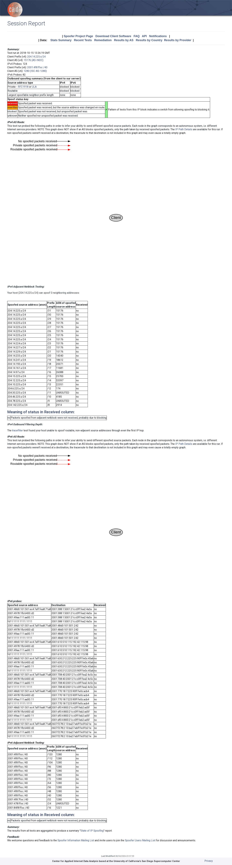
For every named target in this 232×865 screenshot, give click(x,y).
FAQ (137, 36)
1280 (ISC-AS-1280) (35, 70)
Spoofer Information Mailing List (76, 840)
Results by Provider (177, 40)
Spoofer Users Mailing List (140, 840)
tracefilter (17, 430)
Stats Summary (61, 40)
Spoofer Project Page (78, 36)
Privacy (208, 860)
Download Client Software (113, 36)
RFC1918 (23, 86)
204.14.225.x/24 (36, 56)
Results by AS (123, 40)
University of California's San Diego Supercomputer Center (147, 861)
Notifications (158, 36)
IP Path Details (183, 129)
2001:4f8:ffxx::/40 (37, 67)
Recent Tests (83, 40)
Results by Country (149, 40)
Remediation (103, 40)
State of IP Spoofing (92, 830)
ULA (34, 86)
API (144, 36)
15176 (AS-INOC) (33, 60)
